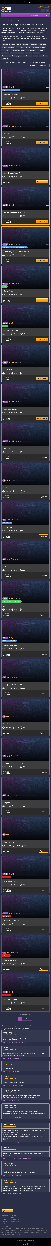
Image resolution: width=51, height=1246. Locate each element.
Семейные (25, 44)
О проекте (13, 1215)
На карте (3, 1223)
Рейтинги (3, 1217)
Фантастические (31, 50)
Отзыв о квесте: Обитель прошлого (12, 1058)
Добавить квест (7, 1211)
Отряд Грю (7, 527)
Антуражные (5, 53)
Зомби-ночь (8, 448)
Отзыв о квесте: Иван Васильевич (11, 1193)
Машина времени (10, 645)
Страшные (5, 44)
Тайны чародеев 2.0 (11, 921)
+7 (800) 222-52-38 (44, 7)
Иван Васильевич (10, 999)
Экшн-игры (28, 53)
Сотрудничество (15, 1219)
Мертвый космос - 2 (11, 881)
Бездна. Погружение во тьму (14, 212)
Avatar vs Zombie (9, 488)
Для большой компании (8, 47)
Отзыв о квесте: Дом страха (10, 1071)
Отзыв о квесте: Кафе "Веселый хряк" (13, 1042)
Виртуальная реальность (38, 47)
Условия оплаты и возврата (18, 1223)
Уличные (35, 56)
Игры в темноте (9, 960)
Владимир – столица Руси (13, 763)
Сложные (12, 53)
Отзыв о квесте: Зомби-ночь (10, 1120)
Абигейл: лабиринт (10, 370)
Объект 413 (7, 134)
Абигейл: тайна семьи (11, 330)
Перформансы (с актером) (23, 47)
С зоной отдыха (44, 56)
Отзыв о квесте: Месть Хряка (10, 1100)
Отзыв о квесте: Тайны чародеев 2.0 (12, 1175)
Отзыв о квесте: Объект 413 (10, 1143)
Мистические (40, 50)
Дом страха (7, 606)
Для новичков (33, 44)
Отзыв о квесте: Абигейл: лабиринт (12, 1085)
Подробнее (43, 457)
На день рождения (17, 56)
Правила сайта (14, 1221)
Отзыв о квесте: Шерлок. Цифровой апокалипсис (16, 1158)
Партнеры (4, 1219)
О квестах (4, 1221)
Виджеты (13, 1217)
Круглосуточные (15, 50)
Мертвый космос (10, 409)
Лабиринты (36, 53)
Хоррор (23, 50)
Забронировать (42, 103)
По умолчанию (43, 65)
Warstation (7, 724)
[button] (48, 10)
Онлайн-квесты (27, 56)
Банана (6, 566)
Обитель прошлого (10, 94)
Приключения (42, 44)
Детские (19, 44)
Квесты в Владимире (7, 20)
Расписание (4, 1215)
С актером (12, 44)
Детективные (20, 53)
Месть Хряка (8, 291)
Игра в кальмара (9, 842)
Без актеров (5, 58)
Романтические (6, 56)
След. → (28, 1019)
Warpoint (6, 803)
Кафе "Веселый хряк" (11, 173)
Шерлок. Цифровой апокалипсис (16, 252)
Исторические (5, 50)
